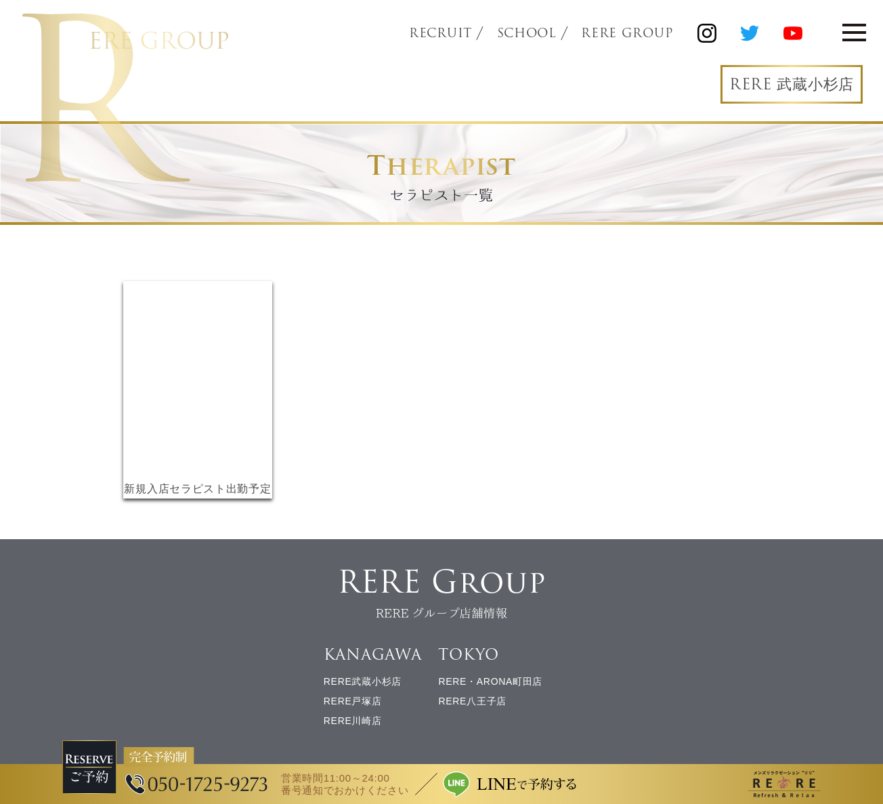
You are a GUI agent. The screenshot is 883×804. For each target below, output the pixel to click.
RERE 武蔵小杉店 (791, 84)
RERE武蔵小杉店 (363, 681)
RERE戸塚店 (353, 701)
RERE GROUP (627, 33)
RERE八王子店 (472, 701)
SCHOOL (527, 33)
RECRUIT (440, 33)
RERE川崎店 (353, 720)
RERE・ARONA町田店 (490, 681)
